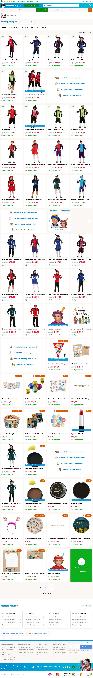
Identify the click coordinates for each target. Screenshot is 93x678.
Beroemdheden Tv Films (26, 650)
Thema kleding (57, 10)
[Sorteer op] (85, 32)
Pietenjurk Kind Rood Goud (10, 199)
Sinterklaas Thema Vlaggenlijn (58, 364)
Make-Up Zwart (76, 504)
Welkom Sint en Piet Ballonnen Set (36, 399)
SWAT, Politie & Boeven (25, 652)
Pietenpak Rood (6, 130)
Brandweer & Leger (24, 655)
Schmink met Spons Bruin (33, 504)
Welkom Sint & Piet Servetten (35, 434)
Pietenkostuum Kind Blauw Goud (12, 259)
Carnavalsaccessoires (8, 659)
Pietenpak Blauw (30, 60)
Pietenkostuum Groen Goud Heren (13, 329)
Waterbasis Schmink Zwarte (58, 504)
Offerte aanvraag (59, 650)
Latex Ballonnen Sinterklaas (57, 434)
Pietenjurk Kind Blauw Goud (57, 259)
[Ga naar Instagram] (25, 667)
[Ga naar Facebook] (29, 667)
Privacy (18, 674)
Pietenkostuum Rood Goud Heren (36, 329)
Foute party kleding (24, 647)
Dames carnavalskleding (8, 647)
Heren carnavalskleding (8, 650)
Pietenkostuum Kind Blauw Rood (59, 165)
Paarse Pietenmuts (54, 329)
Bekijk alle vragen (87, 606)
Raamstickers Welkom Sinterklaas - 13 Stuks (63, 399)
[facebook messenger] (13, 633)
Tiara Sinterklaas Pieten (9, 538)
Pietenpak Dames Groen (10, 95)
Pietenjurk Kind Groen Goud (11, 469)
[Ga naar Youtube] (33, 667)
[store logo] (11, 5)
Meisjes (19, 10)
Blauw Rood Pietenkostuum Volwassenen (39, 259)
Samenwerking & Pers (60, 652)
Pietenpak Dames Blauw (33, 199)
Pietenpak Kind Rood (8, 165)
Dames (3, 10)
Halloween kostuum (42, 655)
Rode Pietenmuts (54, 573)
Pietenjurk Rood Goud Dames (35, 165)
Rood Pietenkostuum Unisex (34, 95)
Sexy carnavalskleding (8, 657)
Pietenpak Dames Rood (9, 294)
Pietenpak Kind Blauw (78, 60)
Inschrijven (86, 647)
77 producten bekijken (27, 22)
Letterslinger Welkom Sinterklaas (59, 538)
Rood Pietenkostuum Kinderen (12, 60)
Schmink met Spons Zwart (34, 469)
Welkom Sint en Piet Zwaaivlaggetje (37, 573)
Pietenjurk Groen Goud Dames (58, 199)
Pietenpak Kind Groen (55, 130)
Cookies (23, 674)
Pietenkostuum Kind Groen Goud (12, 504)
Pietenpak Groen (77, 130)
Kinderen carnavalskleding (6, 653)
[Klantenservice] (87, 1)
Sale (90, 10)
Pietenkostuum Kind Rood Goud (59, 294)
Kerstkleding (39, 647)
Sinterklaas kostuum (42, 650)
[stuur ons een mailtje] (38, 633)
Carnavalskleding (42, 10)
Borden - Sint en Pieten (33, 538)
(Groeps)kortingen (59, 647)
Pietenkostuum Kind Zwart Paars (59, 60)
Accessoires (69, 10)
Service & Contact (59, 655)
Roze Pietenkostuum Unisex (34, 130)
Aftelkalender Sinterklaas (80, 364)
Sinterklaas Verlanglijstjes (10, 573)
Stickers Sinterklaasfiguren (11, 399)
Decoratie (81, 10)
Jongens (29, 10)
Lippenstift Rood (77, 434)
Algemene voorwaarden (7, 674)
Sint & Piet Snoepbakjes (9, 434)
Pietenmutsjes (59, 229)
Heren (11, 10)
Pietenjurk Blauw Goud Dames (35, 294)
